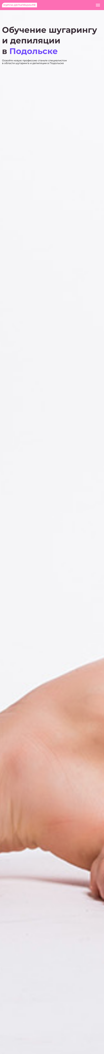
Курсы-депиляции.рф (19, 5)
